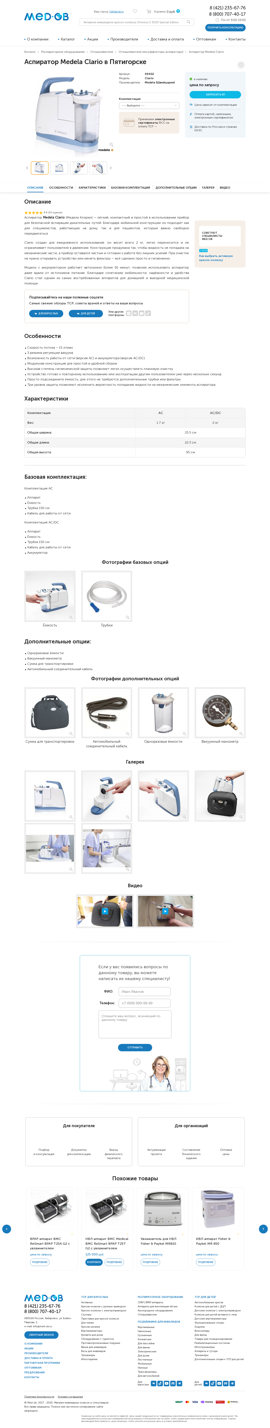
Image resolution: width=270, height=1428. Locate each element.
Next (110, 168)
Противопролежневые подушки (100, 1343)
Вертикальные (146, 1327)
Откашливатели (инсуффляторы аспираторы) (151, 52)
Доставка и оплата (167, 39)
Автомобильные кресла (209, 1302)
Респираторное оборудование (63, 52)
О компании (38, 39)
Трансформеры (147, 1371)
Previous (27, 168)
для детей (86, 313)
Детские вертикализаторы (210, 1318)
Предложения (34, 1372)
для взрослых (46, 313)
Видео (225, 187)
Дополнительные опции (176, 187)
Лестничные (145, 1359)
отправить (135, 1047)
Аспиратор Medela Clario (206, 52)
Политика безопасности (39, 1396)
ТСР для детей (205, 1297)
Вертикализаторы (91, 1330)
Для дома (143, 1355)
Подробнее (39, 1262)
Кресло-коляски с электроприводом (103, 1310)
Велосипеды (202, 1330)
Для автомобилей (148, 1375)
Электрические (147, 1351)
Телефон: (106, 1003)
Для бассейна (146, 1343)
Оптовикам (206, 39)
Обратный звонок (41, 1335)
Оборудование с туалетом (97, 1339)
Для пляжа (87, 1322)
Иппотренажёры (205, 1347)
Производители (124, 39)
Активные (87, 1302)
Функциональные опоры (209, 1322)
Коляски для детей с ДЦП (210, 1306)
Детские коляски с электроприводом (218, 1310)
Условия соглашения (70, 1396)
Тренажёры (88, 1355)
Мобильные (145, 1363)
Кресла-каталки (90, 1326)
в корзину (94, 1262)
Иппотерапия (89, 1359)
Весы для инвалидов (93, 1351)
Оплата (199, 114)
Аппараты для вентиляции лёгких (158, 1306)
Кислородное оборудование (155, 1310)
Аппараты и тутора (206, 1351)
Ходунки (200, 1326)
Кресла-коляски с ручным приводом (103, 1306)
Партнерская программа (42, 1363)
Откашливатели (101, 52)
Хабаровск (116, 11)
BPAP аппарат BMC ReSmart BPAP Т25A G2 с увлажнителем (50, 1243)
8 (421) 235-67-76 (228, 8)
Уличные (143, 1367)
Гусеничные (145, 1335)
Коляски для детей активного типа (216, 1314)
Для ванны (144, 1347)
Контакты (237, 39)
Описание (35, 187)
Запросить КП (215, 94)
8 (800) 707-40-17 (227, 14)
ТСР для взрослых (94, 1297)
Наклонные (144, 1331)
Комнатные (144, 1339)
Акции (92, 39)
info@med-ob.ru (42, 1326)
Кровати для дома (92, 1334)
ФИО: (108, 992)
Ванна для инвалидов (93, 1347)
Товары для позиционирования (213, 1339)
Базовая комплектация (130, 187)
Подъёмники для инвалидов (159, 1321)
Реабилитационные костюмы (212, 1343)
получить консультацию (225, 27)
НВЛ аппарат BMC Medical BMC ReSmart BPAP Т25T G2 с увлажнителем (106, 1243)
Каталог (68, 39)
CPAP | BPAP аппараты (150, 1302)
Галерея (208, 187)
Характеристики (92, 187)
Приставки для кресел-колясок (100, 1318)
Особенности (61, 187)
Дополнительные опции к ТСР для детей (219, 1359)
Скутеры (86, 1314)
